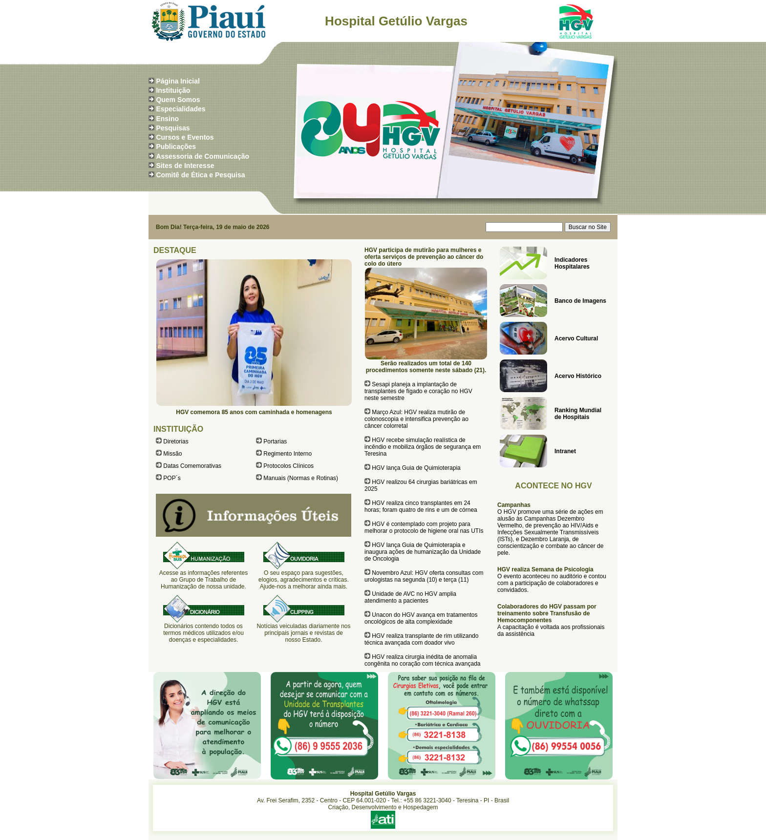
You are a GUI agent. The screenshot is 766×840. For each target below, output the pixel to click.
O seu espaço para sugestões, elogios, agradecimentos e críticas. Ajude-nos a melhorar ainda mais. (303, 579)
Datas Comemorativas (192, 465)
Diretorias (175, 441)
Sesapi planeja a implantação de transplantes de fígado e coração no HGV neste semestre (418, 391)
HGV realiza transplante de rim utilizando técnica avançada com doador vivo (421, 639)
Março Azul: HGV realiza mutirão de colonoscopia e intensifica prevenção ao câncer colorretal (416, 419)
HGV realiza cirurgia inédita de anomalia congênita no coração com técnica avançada (422, 660)
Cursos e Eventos (184, 137)
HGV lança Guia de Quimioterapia (416, 467)
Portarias (275, 441)
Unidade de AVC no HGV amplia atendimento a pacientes (410, 597)
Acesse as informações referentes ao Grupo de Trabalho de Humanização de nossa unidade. (203, 579)
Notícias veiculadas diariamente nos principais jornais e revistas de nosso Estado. (303, 633)
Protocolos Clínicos (288, 465)
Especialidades (180, 109)
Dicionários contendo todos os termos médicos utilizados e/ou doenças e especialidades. (203, 633)
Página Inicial (177, 81)
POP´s (171, 478)
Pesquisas (173, 128)
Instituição (173, 90)
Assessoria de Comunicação (202, 156)
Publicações (176, 146)
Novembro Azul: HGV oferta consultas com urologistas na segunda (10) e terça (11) (423, 576)
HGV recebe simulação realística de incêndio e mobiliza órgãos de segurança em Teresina (422, 447)
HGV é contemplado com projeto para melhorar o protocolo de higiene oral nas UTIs (423, 527)
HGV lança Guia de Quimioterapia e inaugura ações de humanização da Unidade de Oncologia (422, 552)
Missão (172, 453)
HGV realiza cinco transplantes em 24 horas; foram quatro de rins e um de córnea (420, 506)
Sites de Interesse (185, 165)
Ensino (167, 119)
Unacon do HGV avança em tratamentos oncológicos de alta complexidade (420, 618)
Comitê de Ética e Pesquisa (200, 175)
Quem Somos (178, 100)
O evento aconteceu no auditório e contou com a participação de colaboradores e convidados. (551, 583)
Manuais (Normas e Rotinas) (300, 478)
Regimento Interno (287, 453)
